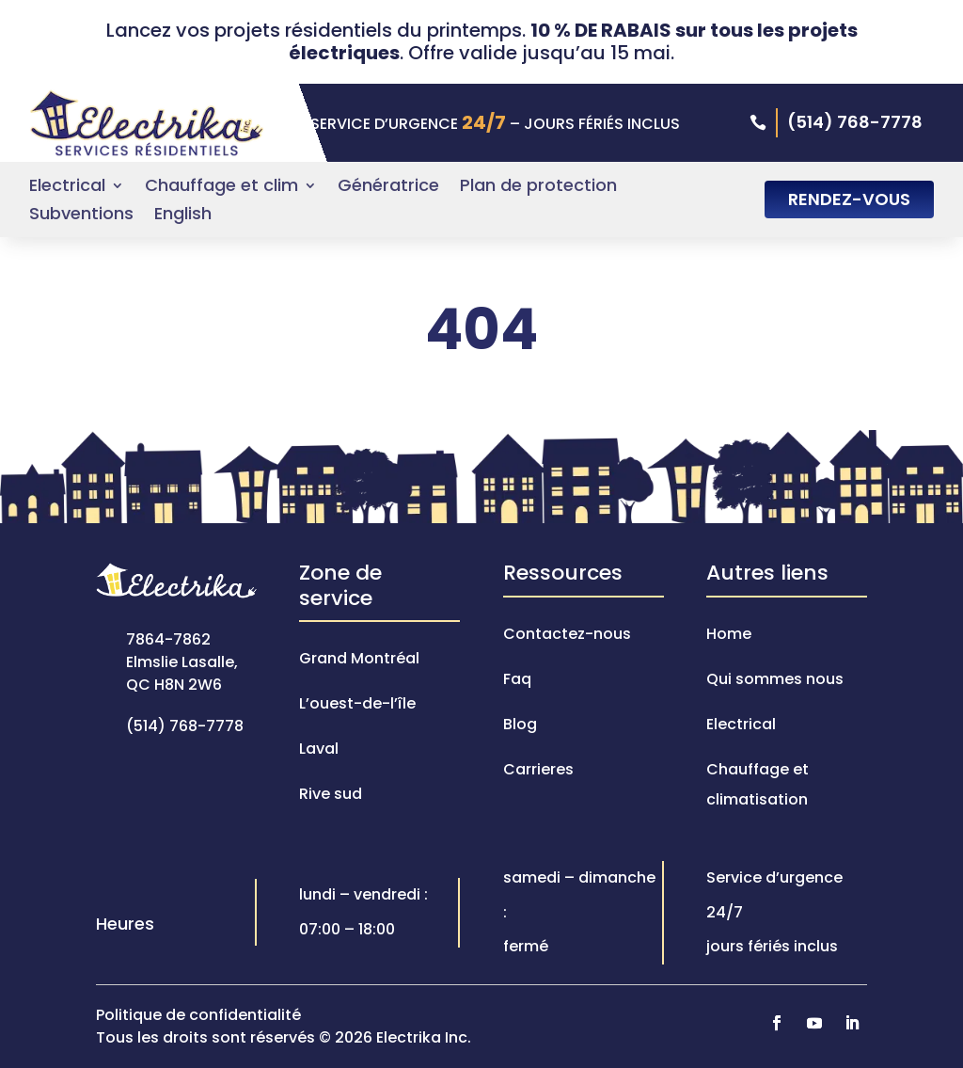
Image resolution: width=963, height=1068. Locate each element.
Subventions (81, 216)
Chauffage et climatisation (757, 784)
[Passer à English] (183, 217)
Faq (517, 679)
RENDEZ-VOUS (849, 199)
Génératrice (388, 188)
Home (728, 634)
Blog (520, 724)
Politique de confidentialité (198, 1015)
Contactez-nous (567, 634)
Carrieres (538, 769)
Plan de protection (538, 188)
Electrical (67, 188)
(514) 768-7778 (855, 122)
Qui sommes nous (775, 679)
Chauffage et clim (221, 188)
